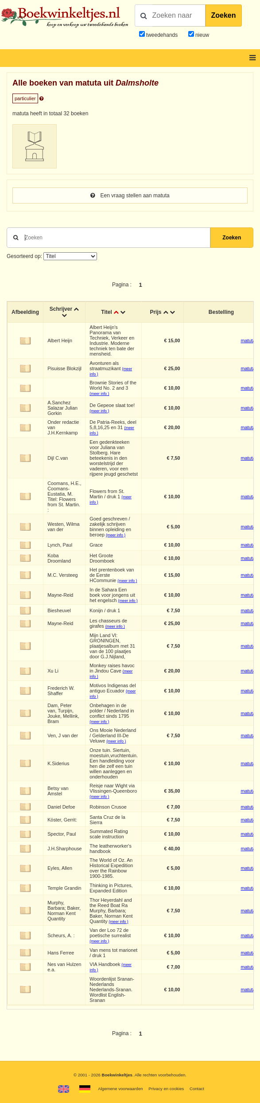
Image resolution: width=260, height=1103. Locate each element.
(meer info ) (99, 393)
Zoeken (223, 15)
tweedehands (162, 35)
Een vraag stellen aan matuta (129, 195)
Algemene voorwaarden (120, 1088)
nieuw (202, 35)
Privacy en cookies (166, 1088)
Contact (197, 1088)
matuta (248, 340)
